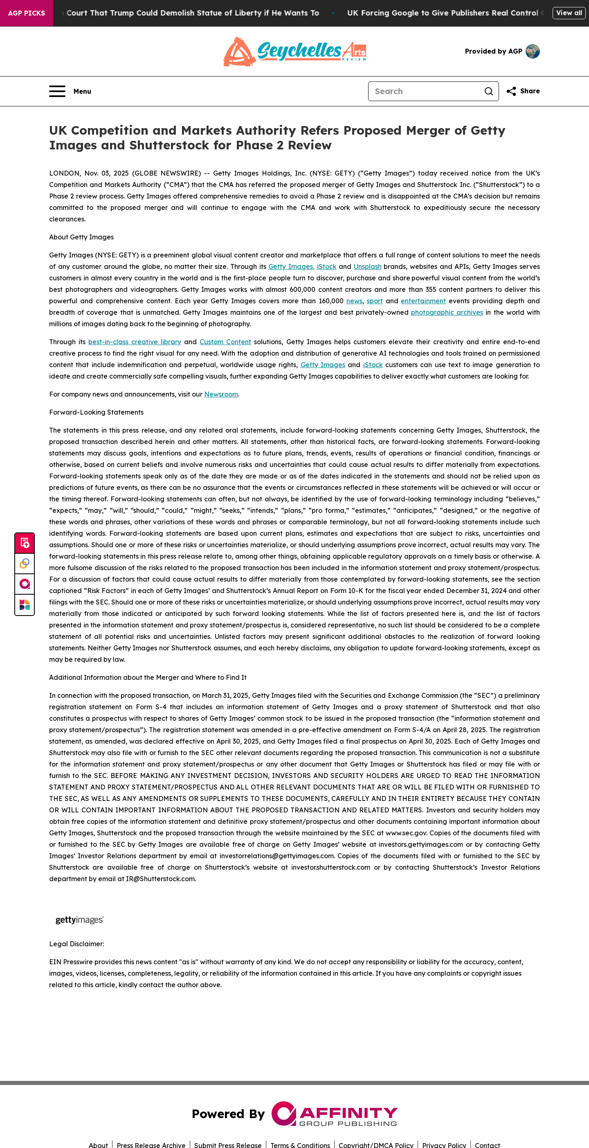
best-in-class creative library (134, 342)
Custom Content (225, 342)
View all (569, 13)
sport (375, 301)
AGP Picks (26, 13)
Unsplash (368, 266)
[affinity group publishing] (24, 584)
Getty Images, (291, 266)
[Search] (424, 91)
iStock (327, 266)
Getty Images (323, 365)
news (354, 301)
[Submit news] (24, 543)
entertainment (423, 301)
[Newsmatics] (24, 605)
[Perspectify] (24, 564)
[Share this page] (523, 91)
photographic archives (447, 312)
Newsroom (221, 394)
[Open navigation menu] (70, 91)
